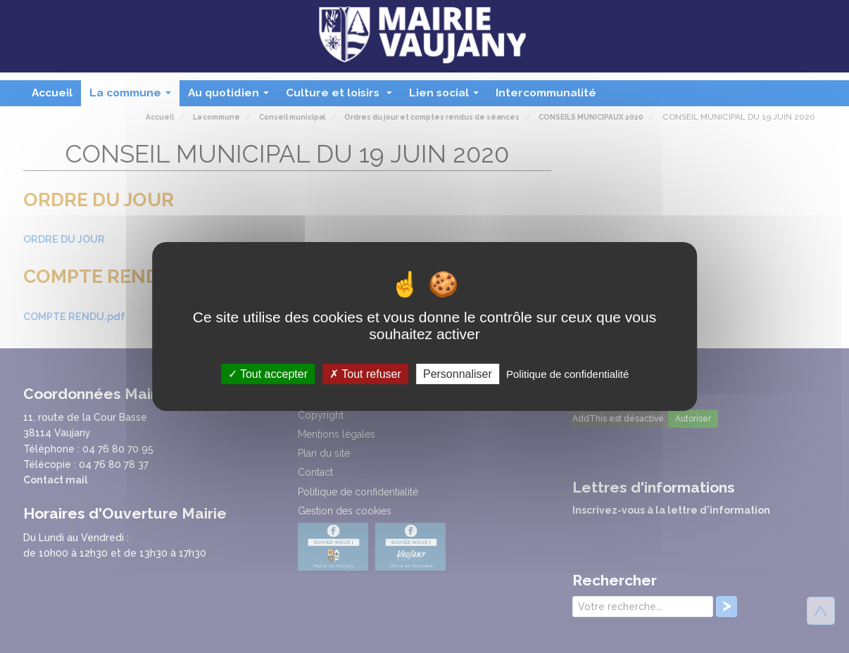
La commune (133, 96)
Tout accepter (268, 374)
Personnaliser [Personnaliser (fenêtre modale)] (457, 374)
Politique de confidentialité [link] (567, 374)
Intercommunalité (546, 92)
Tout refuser (365, 374)
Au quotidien (231, 96)
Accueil (52, 92)
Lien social (446, 96)
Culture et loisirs (342, 96)
